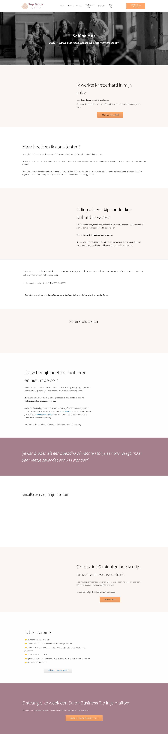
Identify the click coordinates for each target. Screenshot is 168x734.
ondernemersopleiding (44, 414)
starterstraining (65, 411)
